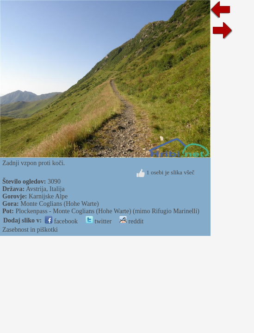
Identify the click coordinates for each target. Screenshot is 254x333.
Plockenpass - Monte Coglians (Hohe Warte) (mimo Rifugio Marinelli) (107, 211)
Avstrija (36, 188)
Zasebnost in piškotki (30, 229)
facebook (61, 221)
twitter (99, 221)
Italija (57, 188)
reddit (131, 221)
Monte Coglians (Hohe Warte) (59, 203)
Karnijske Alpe (48, 196)
